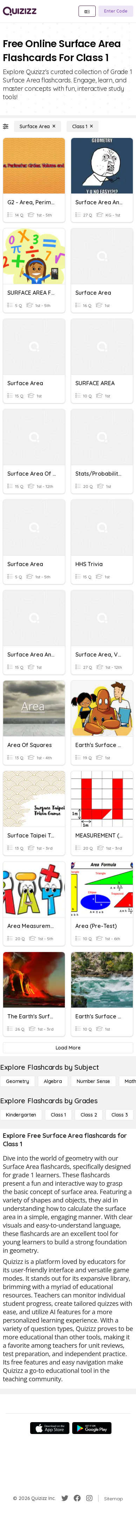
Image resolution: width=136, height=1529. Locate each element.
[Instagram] (89, 1498)
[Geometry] (17, 1081)
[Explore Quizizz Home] (19, 11)
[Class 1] (82, 126)
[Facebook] (77, 1498)
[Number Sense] (93, 1081)
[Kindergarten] (21, 1114)
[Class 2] (89, 1114)
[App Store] (49, 1428)
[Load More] (68, 1047)
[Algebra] (53, 1081)
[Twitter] (64, 1498)
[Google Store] (91, 1428)
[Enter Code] (115, 11)
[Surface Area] (37, 126)
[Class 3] (120, 1114)
